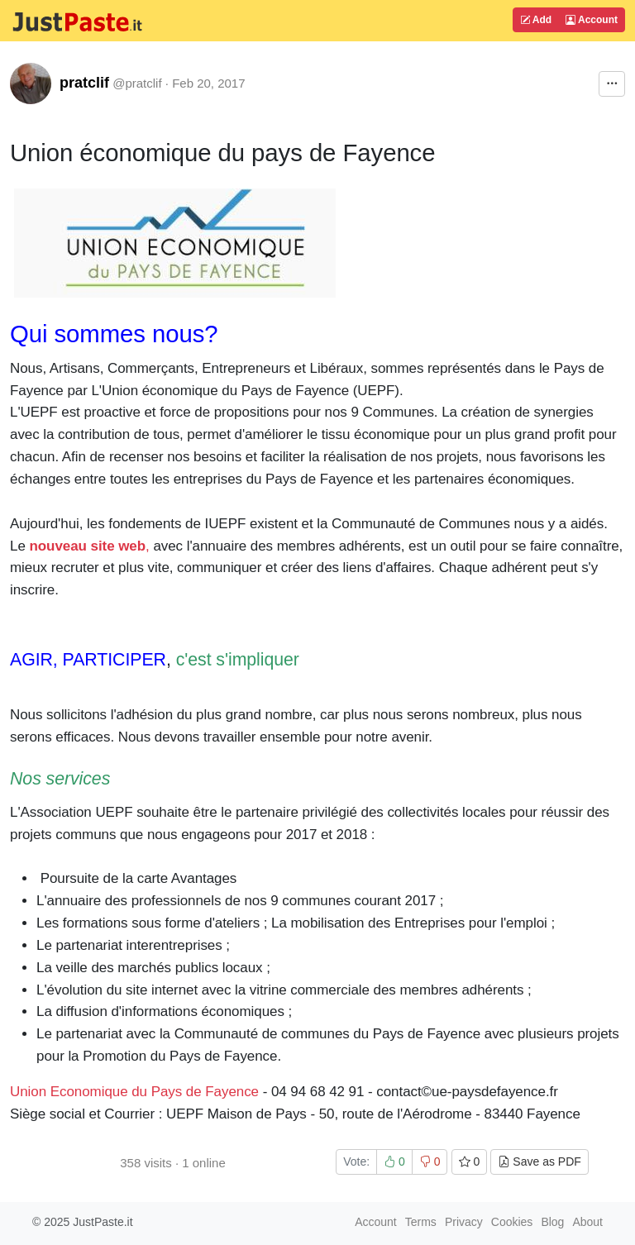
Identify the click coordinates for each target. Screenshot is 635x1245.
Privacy (464, 1221)
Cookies (512, 1221)
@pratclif (136, 83)
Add (535, 20)
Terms (421, 1221)
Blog (552, 1221)
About (587, 1221)
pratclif (84, 82)
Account (592, 20)
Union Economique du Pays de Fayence (134, 1092)
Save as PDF (539, 1161)
